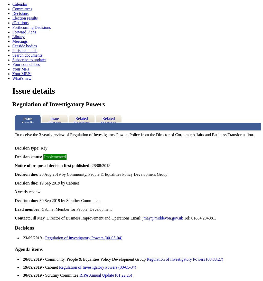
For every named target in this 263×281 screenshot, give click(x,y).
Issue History (55, 119)
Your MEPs (21, 74)
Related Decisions (81, 119)
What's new (21, 78)
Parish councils (24, 50)
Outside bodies (24, 46)
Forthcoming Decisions (31, 27)
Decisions (20, 13)
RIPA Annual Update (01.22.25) (105, 275)
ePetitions (20, 23)
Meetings (20, 41)
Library (18, 36)
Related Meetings (108, 119)
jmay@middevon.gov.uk (163, 218)
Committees (22, 9)
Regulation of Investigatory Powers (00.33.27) (185, 259)
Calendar (19, 4)
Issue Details (28, 119)
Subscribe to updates (29, 60)
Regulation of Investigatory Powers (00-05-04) (83, 238)
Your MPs (20, 69)
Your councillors (26, 64)
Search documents (27, 55)
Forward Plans (24, 32)
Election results (25, 18)
